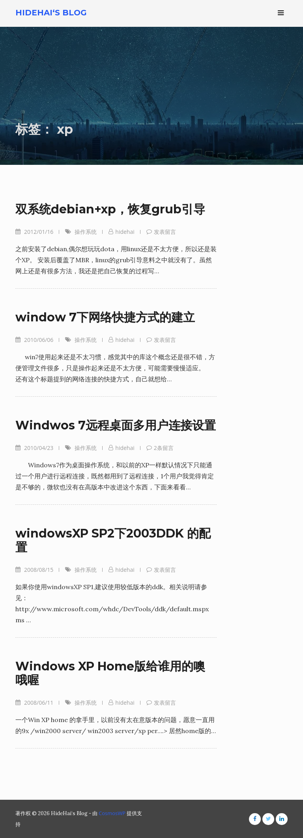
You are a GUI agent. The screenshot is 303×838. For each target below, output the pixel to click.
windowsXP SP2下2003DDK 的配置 (113, 540)
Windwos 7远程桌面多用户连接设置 (115, 425)
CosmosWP (112, 813)
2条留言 (164, 448)
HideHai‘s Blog (51, 12)
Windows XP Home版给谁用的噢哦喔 (110, 673)
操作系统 (86, 231)
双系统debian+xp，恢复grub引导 (110, 209)
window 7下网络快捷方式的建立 (105, 317)
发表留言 (165, 231)
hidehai (124, 231)
